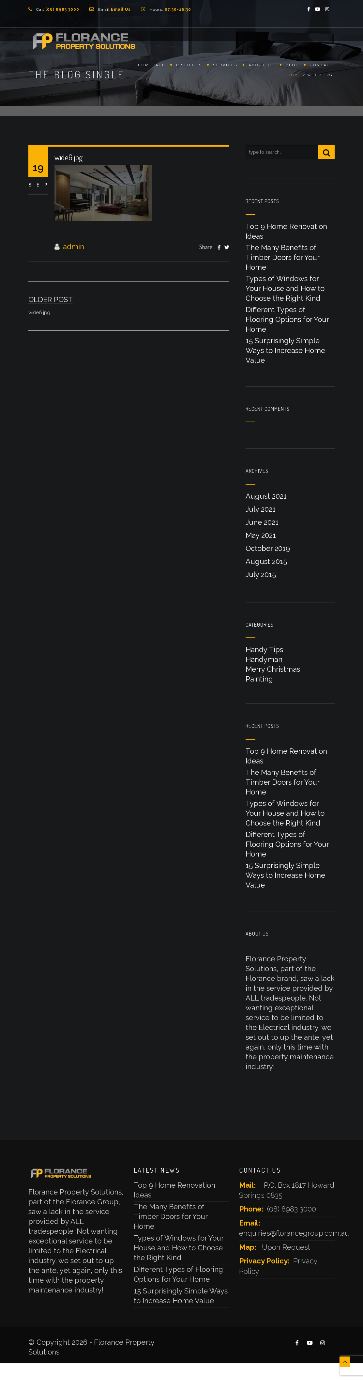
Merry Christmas (273, 669)
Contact (321, 67)
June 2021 (262, 522)
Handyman (264, 659)
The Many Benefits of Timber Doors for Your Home (282, 257)
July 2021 (261, 509)
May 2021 (261, 535)
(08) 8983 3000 (291, 1209)
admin (73, 246)
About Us (262, 67)
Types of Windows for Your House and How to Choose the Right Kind (285, 288)
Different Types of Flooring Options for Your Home (287, 319)
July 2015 (261, 574)
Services (225, 67)
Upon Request (286, 1247)
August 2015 (266, 561)
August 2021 (266, 496)
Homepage (151, 67)
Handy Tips (264, 649)
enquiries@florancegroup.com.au (294, 1233)
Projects (189, 67)
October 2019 (268, 548)
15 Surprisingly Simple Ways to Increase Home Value (285, 350)
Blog (292, 67)
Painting (259, 679)
